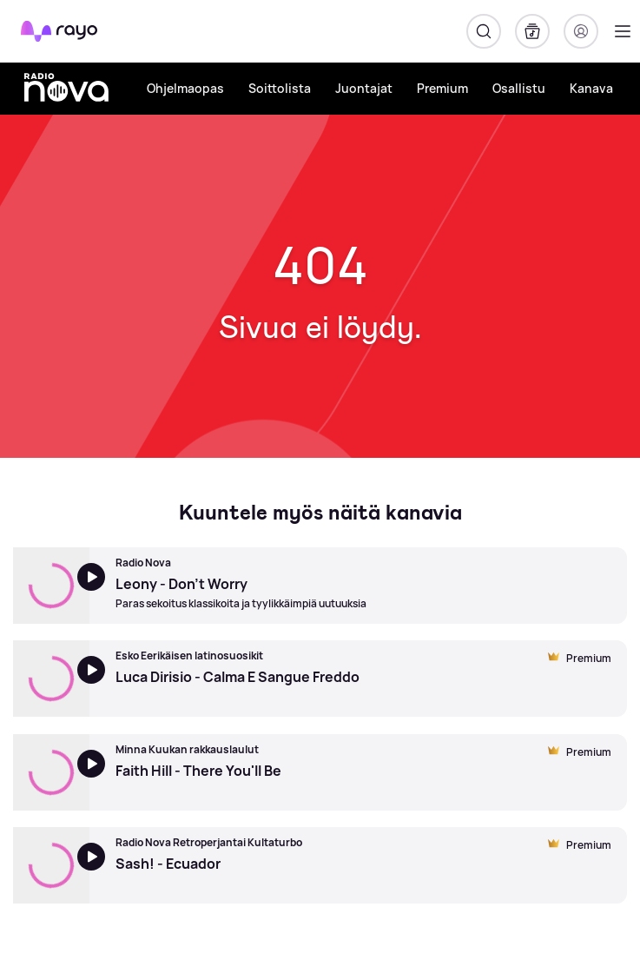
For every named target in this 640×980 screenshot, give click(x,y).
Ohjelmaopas (185, 88)
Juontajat (364, 88)
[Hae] (483, 31)
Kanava (591, 88)
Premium (442, 88)
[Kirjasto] (532, 31)
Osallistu (518, 88)
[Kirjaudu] (581, 31)
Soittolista (279, 88)
